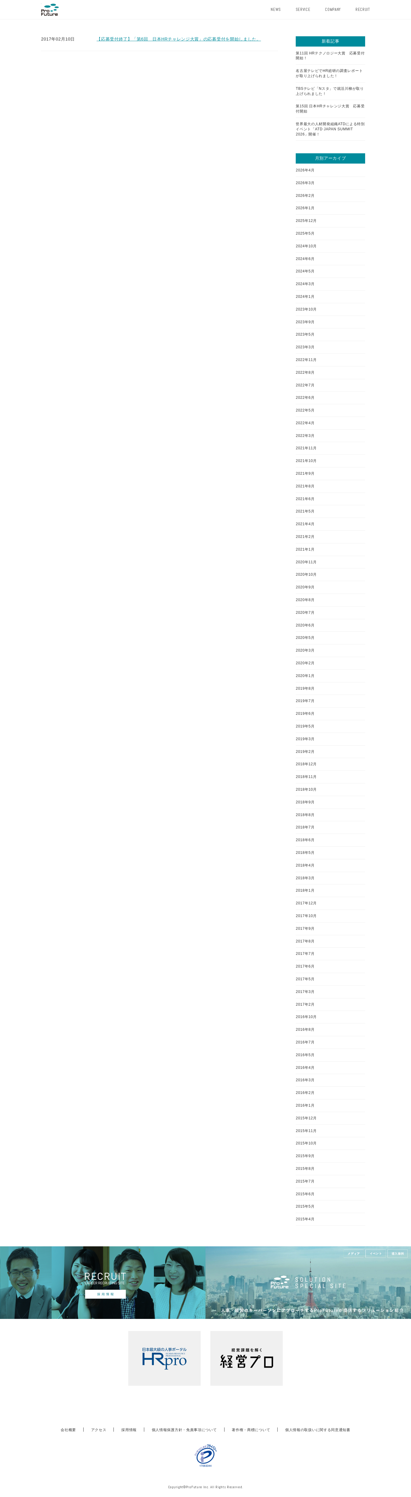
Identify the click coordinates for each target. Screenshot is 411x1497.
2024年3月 (305, 284)
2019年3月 (305, 739)
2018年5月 (305, 853)
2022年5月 (305, 410)
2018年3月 (305, 878)
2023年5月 (305, 334)
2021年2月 (305, 537)
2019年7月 (305, 701)
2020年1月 (305, 676)
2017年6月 (305, 966)
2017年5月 (305, 979)
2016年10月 (306, 1017)
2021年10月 (306, 461)
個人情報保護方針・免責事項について (184, 1430)
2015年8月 (305, 1169)
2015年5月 (305, 1206)
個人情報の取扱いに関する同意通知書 (317, 1430)
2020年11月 (306, 562)
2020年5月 (305, 638)
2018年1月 (305, 890)
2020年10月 (306, 574)
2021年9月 (305, 473)
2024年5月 (305, 271)
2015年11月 (306, 1131)
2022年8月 (305, 372)
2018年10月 (306, 789)
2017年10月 (306, 916)
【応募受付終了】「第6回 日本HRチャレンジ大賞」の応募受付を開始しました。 (179, 39)
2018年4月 (305, 865)
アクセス (99, 1430)
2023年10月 (306, 309)
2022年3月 (305, 436)
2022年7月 (305, 385)
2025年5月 (305, 233)
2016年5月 (305, 1055)
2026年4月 (305, 170)
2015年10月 (306, 1143)
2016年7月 (305, 1042)
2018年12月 (306, 764)
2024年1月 (305, 297)
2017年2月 (305, 1004)
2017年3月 (305, 992)
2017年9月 (305, 928)
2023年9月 (305, 322)
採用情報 (129, 1430)
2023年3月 (305, 347)
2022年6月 (305, 397)
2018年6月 (305, 840)
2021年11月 (306, 448)
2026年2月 (305, 196)
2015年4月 (305, 1219)
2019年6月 (305, 713)
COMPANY (333, 9)
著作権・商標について (251, 1430)
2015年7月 (305, 1181)
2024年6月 (305, 259)
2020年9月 (305, 587)
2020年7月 (305, 612)
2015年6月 (305, 1194)
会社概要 (68, 1430)
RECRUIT (362, 9)
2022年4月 (305, 423)
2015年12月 (306, 1118)
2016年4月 (305, 1068)
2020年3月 (305, 650)
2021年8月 (305, 486)
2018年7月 (305, 827)
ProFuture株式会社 (50, 10)
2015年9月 (305, 1156)
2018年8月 (305, 815)
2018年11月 (306, 777)
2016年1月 (305, 1105)
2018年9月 (305, 802)
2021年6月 (305, 499)
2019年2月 (305, 752)
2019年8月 (305, 688)
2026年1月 (305, 208)
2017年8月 (305, 941)
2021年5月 (305, 511)
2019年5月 (305, 726)
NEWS (276, 9)
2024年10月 (306, 246)
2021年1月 (305, 549)
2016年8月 (305, 1029)
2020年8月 (305, 600)
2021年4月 (305, 524)
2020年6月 (305, 625)
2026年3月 (305, 183)
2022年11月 (306, 360)
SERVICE (303, 9)
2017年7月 (305, 954)
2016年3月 (305, 1080)
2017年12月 (306, 903)
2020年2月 (305, 663)
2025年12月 (306, 221)
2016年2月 (305, 1093)
